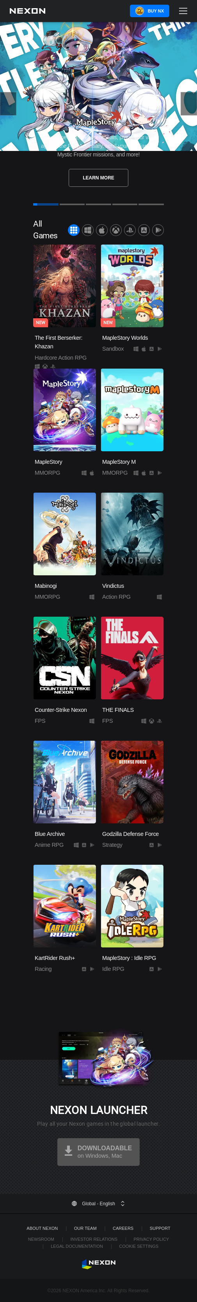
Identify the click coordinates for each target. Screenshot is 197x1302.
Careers (123, 1228)
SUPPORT (160, 1228)
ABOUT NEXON (42, 1228)
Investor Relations (93, 1239)
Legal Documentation (77, 1246)
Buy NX (156, 11)
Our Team (85, 1228)
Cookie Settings (138, 1246)
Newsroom (41, 1239)
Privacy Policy (151, 1239)
